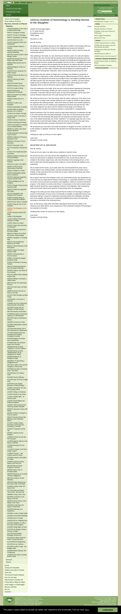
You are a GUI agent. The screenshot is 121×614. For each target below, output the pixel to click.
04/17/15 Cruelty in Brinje (15, 88)
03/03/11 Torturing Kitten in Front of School (15, 255)
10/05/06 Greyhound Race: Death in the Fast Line (15, 462)
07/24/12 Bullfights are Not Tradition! (15, 182)
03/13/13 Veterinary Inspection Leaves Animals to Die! (16, 178)
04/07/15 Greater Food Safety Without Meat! (16, 95)
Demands (9, 560)
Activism (8, 15)
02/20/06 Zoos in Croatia (15, 518)
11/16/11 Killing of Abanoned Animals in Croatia (16, 219)
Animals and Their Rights (14, 9)
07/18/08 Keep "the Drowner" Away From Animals (16, 343)
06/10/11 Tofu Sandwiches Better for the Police (15, 242)
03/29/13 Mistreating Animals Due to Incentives (16, 174)
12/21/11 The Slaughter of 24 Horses (16, 209)
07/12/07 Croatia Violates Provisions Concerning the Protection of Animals (15, 424)
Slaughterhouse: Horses (101, 21)
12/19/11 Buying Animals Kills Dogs (16, 213)
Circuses (68, 2)
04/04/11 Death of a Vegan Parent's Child (15, 251)
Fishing (80, 2)
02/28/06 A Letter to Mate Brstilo (17, 513)
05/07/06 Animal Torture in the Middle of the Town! (16, 501)
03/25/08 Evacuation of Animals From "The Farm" (17, 369)
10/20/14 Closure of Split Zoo (16, 120)
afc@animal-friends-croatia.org (108, 600)
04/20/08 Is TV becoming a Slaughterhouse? (15, 361)
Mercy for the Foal (99, 38)
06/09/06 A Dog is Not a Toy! (16, 494)
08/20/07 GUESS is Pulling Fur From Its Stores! (17, 414)
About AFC (8, 572)
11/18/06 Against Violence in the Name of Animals (17, 442)
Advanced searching (108, 13)
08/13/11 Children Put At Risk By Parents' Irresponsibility (16, 234)
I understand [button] (108, 610)
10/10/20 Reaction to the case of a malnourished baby (17, 29)
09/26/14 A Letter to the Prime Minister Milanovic (16, 129)
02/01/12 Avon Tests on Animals (17, 202)
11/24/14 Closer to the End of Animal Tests (16, 116)
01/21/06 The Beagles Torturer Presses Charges (16, 530)
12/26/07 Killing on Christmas (16, 392)
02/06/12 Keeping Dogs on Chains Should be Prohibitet (16, 198)
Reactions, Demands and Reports (16, 24)
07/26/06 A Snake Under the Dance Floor (16, 487)
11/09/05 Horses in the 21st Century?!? (105, 56)
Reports (8, 562)
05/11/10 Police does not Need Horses (17, 287)
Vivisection (56, 2)
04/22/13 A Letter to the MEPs (16, 164)
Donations (114, 2)
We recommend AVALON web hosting (106, 15)
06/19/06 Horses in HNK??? (102, 53)
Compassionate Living (13, 12)
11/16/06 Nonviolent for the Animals (15, 446)
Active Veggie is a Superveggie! (15, 584)
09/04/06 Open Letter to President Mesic (14, 470)
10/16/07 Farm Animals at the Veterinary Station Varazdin (16, 405)
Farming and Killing (100, 26)
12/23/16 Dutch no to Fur (15, 40)
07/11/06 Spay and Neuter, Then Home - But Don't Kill (15, 491)
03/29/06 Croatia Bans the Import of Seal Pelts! (15, 506)
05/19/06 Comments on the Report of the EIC (15, 497)
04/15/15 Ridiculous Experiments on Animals (15, 91)
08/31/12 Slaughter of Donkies (103, 65)
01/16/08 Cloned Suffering (15, 377)
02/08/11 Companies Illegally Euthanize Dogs (16, 259)
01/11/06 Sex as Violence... (16, 544)
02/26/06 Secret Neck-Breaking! (17, 516)
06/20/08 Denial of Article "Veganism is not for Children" (16, 347)
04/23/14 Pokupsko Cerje (15, 145)
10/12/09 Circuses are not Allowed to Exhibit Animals (15, 308)
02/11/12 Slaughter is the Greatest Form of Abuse (15, 194)
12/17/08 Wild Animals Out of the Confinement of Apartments (17, 329)
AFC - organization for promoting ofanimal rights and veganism (105, 8)
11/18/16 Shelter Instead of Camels (15, 47)
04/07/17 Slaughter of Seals (16, 33)
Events (7, 565)
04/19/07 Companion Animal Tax (16, 429)
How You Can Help (11, 577)
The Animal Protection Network (14, 575)
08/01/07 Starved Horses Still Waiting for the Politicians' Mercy (16, 418)
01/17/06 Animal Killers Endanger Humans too (14, 534)
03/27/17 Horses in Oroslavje (16, 35)
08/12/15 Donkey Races (14, 83)
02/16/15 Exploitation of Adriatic (17, 107)
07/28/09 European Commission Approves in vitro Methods (17, 314)
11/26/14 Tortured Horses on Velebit (104, 43)
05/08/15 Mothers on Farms (16, 86)
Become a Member (11, 587)
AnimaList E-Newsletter (12, 568)
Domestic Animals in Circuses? (103, 29)
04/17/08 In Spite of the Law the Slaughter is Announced (17, 365)
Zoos (72, 2)
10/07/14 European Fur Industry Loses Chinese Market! (17, 125)
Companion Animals (87, 2)
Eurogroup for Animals (24, 605)
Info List (109, 2)
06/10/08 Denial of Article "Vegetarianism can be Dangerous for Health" (15, 352)
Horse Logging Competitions (102, 35)
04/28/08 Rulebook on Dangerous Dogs (14, 357)
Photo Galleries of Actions (13, 21)
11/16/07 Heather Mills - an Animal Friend (15, 397)
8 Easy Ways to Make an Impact (15, 582)
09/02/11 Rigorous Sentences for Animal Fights (16, 230)
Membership (103, 2)
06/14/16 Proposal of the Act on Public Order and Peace (17, 59)
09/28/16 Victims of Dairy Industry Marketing (15, 51)
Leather (64, 2)
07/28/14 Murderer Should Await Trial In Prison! (17, 134)
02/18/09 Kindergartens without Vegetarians (17, 325)
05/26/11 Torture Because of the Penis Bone (17, 246)
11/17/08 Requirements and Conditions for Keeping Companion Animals (16, 334)
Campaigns (96, 2)
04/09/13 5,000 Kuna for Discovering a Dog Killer (15, 167)
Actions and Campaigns (12, 19)
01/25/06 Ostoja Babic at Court (17, 527)
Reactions (9, 26)
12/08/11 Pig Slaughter (14, 216)
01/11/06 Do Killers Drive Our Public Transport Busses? (16, 538)
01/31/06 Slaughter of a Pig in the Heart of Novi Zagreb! (16, 523)
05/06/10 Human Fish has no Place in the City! (16, 291)
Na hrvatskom (113, 5)
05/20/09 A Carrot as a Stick (16, 322)
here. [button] (87, 610)
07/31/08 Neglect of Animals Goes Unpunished (16, 339)
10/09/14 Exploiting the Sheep (16, 122)
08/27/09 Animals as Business (16, 311)
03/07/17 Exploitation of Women (17, 37)
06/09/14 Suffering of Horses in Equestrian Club (17, 138)
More (89, 26)
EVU (16, 605)
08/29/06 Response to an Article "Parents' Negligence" (17, 474)
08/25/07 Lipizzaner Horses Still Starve (17, 410)
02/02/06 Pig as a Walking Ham (17, 520)
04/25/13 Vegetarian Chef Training (15, 161)
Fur (60, 2)
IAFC (36, 605)
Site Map (100, 13)
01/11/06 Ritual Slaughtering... (16, 542)
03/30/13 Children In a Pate (16, 171)
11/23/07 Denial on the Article (16, 394)
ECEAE (32, 605)
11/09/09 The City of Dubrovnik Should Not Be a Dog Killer (17, 304)
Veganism (49, 2)
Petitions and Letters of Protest (14, 570)
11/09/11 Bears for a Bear (15, 223)
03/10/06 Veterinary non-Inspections (15, 510)
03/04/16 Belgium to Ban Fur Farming (16, 67)
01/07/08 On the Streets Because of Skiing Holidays (15, 384)
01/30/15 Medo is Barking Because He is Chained (15, 110)
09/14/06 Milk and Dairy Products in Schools (14, 466)
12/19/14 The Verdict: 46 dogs (16, 113)
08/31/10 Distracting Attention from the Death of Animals (16, 267)
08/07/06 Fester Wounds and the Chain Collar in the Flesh (16, 483)
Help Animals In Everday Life (14, 580)
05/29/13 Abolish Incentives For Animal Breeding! (17, 156)
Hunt (76, 2)
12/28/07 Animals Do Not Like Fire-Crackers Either (16, 388)
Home (8, 5)
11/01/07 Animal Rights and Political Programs (16, 401)
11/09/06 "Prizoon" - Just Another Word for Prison (15, 454)
